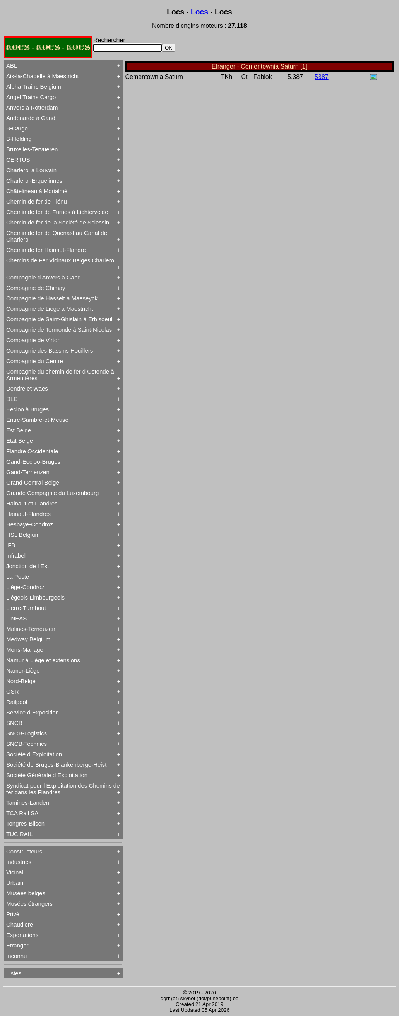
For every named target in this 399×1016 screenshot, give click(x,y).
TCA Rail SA (22, 813)
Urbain (14, 882)
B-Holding (19, 138)
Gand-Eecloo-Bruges (33, 461)
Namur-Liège (23, 670)
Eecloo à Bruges (27, 409)
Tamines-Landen (27, 802)
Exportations (22, 935)
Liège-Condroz (25, 587)
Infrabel (16, 555)
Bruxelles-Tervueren (32, 149)
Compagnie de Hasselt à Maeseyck (52, 298)
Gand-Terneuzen (28, 472)
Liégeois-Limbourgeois (35, 597)
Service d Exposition (32, 712)
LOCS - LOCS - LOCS (48, 47)
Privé (12, 914)
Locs (199, 12)
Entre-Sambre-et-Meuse (37, 419)
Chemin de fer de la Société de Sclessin (57, 222)
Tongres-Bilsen (25, 823)
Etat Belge (19, 440)
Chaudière (19, 924)
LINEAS (16, 618)
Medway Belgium (28, 639)
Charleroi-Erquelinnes (34, 180)
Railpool (16, 702)
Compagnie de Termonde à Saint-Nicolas (59, 329)
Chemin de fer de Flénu (36, 201)
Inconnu (16, 956)
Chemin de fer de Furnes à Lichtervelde (57, 212)
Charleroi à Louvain (31, 170)
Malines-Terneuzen (30, 628)
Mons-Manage (24, 649)
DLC (12, 399)
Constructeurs (24, 851)
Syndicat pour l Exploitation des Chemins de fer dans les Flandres (63, 788)
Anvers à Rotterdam (32, 107)
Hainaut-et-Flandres (32, 503)
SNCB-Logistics (26, 733)
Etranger (17, 945)
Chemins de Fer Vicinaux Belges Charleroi (60, 260)
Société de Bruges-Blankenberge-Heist (56, 764)
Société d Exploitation (34, 754)
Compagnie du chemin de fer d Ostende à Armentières (60, 374)
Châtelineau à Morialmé (36, 191)
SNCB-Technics (26, 743)
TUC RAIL (19, 834)
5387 (322, 77)
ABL (11, 65)
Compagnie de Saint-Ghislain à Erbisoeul (59, 319)
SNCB (14, 723)
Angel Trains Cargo (31, 97)
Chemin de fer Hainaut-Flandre (46, 250)
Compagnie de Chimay (35, 287)
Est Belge (18, 430)
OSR (12, 691)
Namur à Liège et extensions (43, 660)
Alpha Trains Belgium (33, 86)
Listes (13, 973)
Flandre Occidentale (32, 451)
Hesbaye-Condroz (29, 524)
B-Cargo (17, 128)
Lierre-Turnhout (26, 608)
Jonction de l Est (27, 566)
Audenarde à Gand (30, 118)
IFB (10, 545)
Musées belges (25, 893)
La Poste (17, 576)
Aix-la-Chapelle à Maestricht (42, 76)
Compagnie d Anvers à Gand (43, 277)
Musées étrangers (29, 903)
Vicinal (14, 872)
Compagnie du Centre (34, 361)
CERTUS (18, 159)
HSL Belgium (23, 534)
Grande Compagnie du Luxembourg (52, 493)
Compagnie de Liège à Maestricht (49, 308)
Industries (18, 861)
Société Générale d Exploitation (46, 775)
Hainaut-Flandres (28, 514)
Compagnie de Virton (33, 340)
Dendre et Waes (27, 388)
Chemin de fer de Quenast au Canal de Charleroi (56, 236)
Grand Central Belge (32, 482)
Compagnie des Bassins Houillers (49, 350)
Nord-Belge (21, 681)
